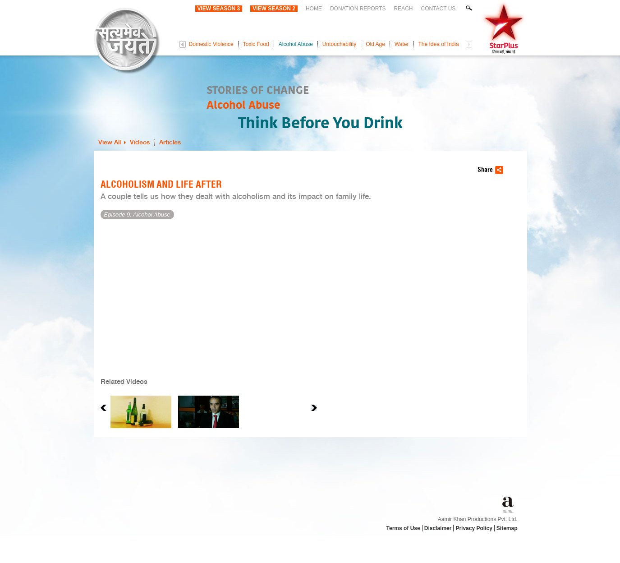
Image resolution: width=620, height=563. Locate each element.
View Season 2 (274, 8)
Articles (170, 142)
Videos (140, 142)
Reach (403, 8)
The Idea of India (438, 44)
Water (402, 44)
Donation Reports (358, 8)
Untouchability (339, 44)
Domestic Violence (211, 44)
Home (314, 8)
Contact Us (438, 8)
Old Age (375, 44)
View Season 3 (218, 8)
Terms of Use (403, 528)
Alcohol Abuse (296, 44)
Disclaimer (438, 528)
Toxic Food (256, 44)
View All (109, 142)
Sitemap (507, 528)
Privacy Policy (473, 528)
